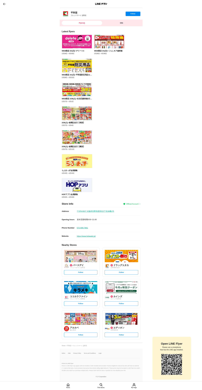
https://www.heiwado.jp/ (86, 236)
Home (68, 387)
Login (100, 353)
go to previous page (4, 4)
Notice (63, 353)
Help (69, 353)
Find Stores (101, 387)
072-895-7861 (82, 228)
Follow (132, 14)
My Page (134, 387)
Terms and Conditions (90, 353)
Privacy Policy (77, 353)
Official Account (132, 204)
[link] (65, 14)
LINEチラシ (101, 4)
